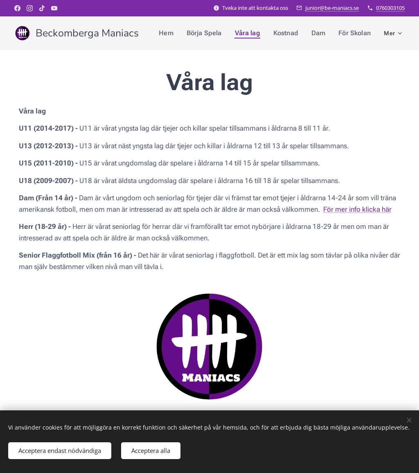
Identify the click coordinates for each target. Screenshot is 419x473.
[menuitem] (176, 33)
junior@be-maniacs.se (332, 7)
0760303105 (390, 7)
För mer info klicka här (357, 209)
